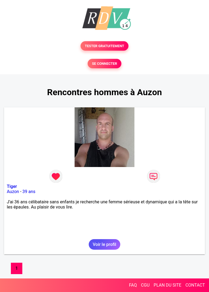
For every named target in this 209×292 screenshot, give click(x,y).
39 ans (28, 191)
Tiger (12, 186)
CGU (145, 285)
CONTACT (195, 285)
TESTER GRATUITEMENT (104, 46)
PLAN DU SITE (168, 285)
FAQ (133, 285)
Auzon (13, 191)
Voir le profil (104, 244)
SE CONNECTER (104, 64)
